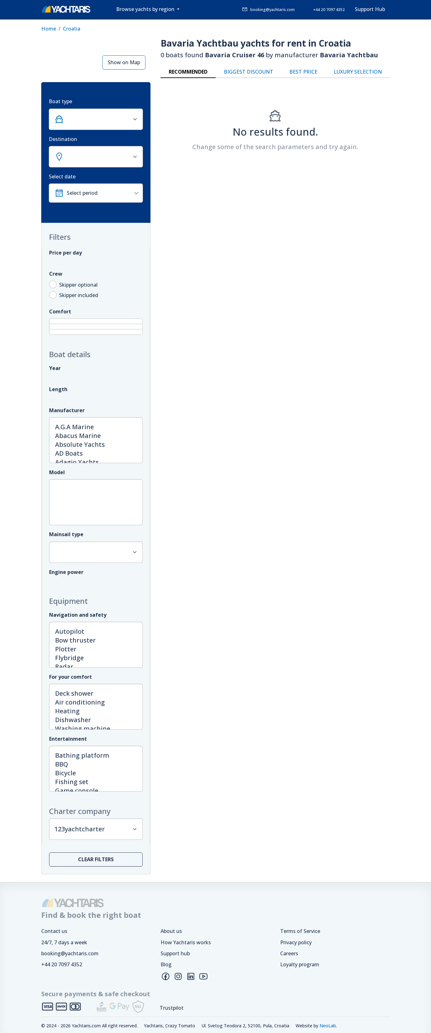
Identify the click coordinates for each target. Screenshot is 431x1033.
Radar (96, 666)
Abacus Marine (96, 435)
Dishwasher (96, 720)
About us (171, 931)
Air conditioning (96, 702)
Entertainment (68, 738)
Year (55, 368)
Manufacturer (67, 410)
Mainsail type (66, 534)
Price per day (65, 252)
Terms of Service (300, 931)
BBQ (96, 764)
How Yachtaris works (186, 942)
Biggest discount (248, 71)
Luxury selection (358, 71)
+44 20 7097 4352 (61, 964)
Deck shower (96, 693)
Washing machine (96, 728)
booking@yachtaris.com (70, 953)
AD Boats (96, 453)
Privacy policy (296, 942)
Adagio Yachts (96, 462)
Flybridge (96, 658)
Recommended (188, 71)
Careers (289, 953)
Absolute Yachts (96, 444)
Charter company (80, 811)
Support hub (175, 953)
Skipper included (78, 295)
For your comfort (70, 676)
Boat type (60, 101)
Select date (62, 176)
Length (58, 389)
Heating (96, 711)
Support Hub (370, 9)
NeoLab (328, 1026)
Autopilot (96, 631)
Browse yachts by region (146, 9)
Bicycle (96, 773)
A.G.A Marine (96, 427)
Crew (55, 273)
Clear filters (96, 859)
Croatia (71, 28)
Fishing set (96, 782)
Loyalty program (299, 964)
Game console (96, 790)
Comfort (60, 311)
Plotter (96, 649)
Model (57, 472)
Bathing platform (96, 755)
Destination (63, 139)
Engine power (66, 572)
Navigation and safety (77, 614)
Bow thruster (96, 640)
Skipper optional (78, 284)
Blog (166, 964)
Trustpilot (172, 1007)
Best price (303, 71)
